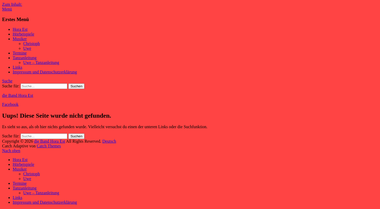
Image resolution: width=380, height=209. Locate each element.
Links (17, 67)
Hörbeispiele (23, 34)
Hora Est (20, 29)
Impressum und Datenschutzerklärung (45, 72)
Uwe (27, 48)
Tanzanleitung (24, 58)
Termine (20, 53)
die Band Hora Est (17, 95)
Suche (7, 81)
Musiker (20, 39)
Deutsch (109, 141)
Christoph (31, 43)
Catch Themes (49, 146)
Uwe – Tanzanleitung (41, 62)
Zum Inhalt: (12, 4)
